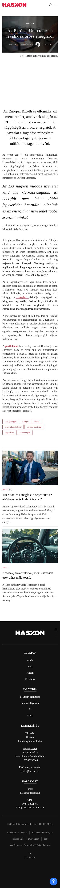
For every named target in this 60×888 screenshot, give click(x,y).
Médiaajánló (17, 839)
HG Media (48, 824)
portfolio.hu (12, 346)
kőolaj (37, 421)
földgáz (25, 421)
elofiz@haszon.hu (30, 771)
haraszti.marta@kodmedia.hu (30, 756)
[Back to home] (14, 5)
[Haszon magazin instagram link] (56, 629)
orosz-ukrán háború (13, 427)
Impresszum (33, 839)
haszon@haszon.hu (30, 792)
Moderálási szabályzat (17, 832)
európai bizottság (34, 427)
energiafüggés (11, 421)
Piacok (30, 672)
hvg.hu (22, 297)
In (30, 709)
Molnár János (30, 44)
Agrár (30, 660)
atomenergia (25, 432)
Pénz (30, 666)
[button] (50, 5)
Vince (30, 715)
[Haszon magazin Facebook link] (56, 636)
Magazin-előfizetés (30, 696)
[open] (53, 881)
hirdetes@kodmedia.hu (30, 741)
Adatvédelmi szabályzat (42, 832)
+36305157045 (30, 760)
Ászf (46, 839)
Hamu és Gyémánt (30, 703)
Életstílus (30, 679)
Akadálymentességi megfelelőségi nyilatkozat (30, 845)
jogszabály (9, 432)
